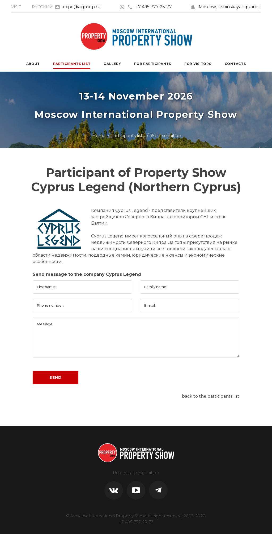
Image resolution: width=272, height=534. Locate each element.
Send (55, 377)
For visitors (197, 64)
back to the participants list (210, 396)
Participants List (71, 64)
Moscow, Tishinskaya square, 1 (230, 6)
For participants (152, 64)
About (33, 64)
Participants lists (127, 135)
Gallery (112, 64)
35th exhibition (165, 135)
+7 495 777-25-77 (150, 6)
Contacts (235, 64)
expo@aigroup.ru (82, 6)
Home (98, 135)
